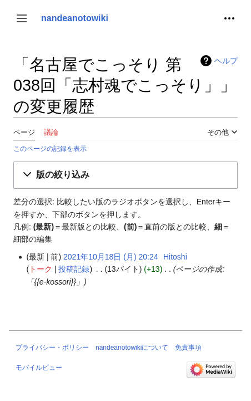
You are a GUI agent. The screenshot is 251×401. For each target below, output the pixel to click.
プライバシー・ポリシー (52, 347)
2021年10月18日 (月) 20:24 (110, 256)
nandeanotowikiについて (132, 347)
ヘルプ (226, 60)
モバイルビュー (39, 367)
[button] (21, 18)
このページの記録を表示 (50, 148)
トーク (40, 269)
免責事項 (188, 347)
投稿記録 (73, 269)
